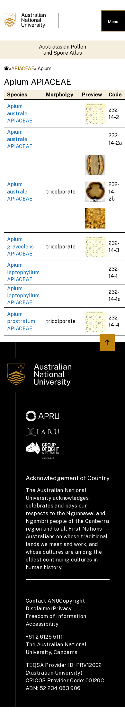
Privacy (62, 609)
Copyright (72, 601)
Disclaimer (39, 609)
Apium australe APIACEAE (19, 113)
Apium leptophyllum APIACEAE (23, 272)
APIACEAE (22, 68)
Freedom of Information (56, 616)
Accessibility (42, 624)
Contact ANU (42, 601)
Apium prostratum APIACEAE (21, 321)
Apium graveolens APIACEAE (20, 246)
